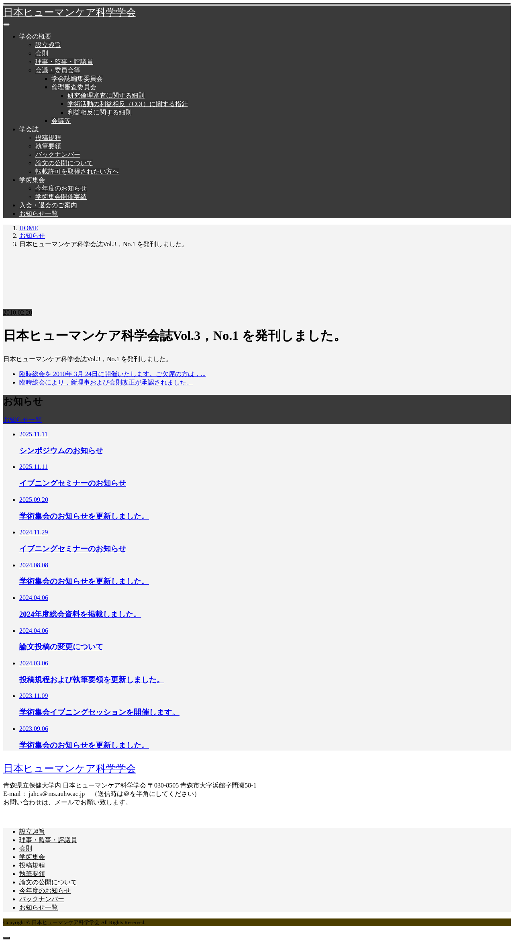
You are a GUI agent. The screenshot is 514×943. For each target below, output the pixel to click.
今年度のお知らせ (61, 188)
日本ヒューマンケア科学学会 (69, 12)
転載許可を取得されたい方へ (77, 171)
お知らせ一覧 (38, 213)
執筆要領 (48, 146)
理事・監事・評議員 (64, 61)
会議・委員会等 (57, 70)
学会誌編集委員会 (77, 78)
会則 (41, 53)
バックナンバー (57, 154)
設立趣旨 (48, 44)
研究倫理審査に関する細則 (106, 95)
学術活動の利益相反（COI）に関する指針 (127, 103)
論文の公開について (64, 163)
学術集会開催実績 (61, 196)
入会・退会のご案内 (48, 205)
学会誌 (29, 129)
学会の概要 (35, 36)
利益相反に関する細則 (99, 112)
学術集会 (32, 179)
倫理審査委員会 (73, 87)
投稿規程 (48, 137)
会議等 (61, 120)
